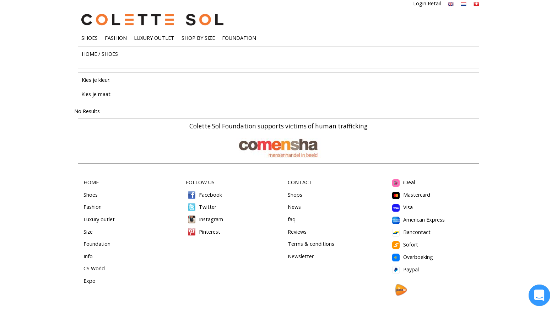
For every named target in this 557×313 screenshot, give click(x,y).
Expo (89, 280)
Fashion (92, 206)
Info (88, 256)
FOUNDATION (239, 38)
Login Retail (427, 3)
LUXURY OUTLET (154, 38)
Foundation (96, 243)
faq (292, 219)
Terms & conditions (311, 243)
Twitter (201, 206)
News (294, 206)
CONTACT (300, 182)
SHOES (89, 38)
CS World (94, 268)
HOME (89, 54)
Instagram (204, 219)
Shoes (90, 194)
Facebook (204, 194)
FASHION (116, 38)
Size (88, 231)
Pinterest (203, 231)
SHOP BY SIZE (198, 38)
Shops (295, 194)
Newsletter (301, 256)
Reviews (297, 231)
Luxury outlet (99, 219)
